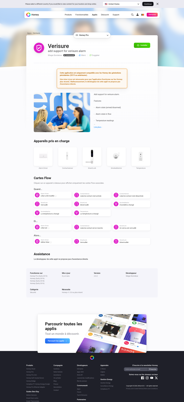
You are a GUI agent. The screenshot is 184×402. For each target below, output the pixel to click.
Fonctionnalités (81, 15)
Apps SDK (80, 372)
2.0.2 (96, 276)
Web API (80, 375)
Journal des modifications (85, 378)
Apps (29, 33)
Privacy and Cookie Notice (134, 388)
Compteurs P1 (105, 389)
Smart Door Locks (32, 398)
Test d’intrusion (82, 395)
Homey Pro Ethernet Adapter (35, 387)
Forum (79, 392)
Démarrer (80, 369)
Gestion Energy (105, 383)
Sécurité (33, 292)
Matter (102, 375)
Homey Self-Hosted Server (35, 378)
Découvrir (105, 15)
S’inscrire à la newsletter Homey (145, 365)
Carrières (56, 369)
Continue (148, 4)
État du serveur (82, 381)
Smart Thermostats (32, 401)
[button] (121, 4)
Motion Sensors (31, 395)
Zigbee (102, 372)
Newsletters (58, 387)
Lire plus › (98, 127)
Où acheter (57, 378)
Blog (55, 381)
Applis (94, 15)
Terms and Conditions (151, 388)
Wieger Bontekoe (132, 276)
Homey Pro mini (31, 375)
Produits (68, 15)
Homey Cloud (30, 369)
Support (116, 15)
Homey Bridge (31, 381)
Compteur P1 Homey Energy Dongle (38, 384)
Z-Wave (103, 369)
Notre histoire (58, 372)
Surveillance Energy (106, 386)
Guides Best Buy (32, 392)
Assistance (57, 375)
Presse (56, 384)
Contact (56, 390)
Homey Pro (30, 372)
